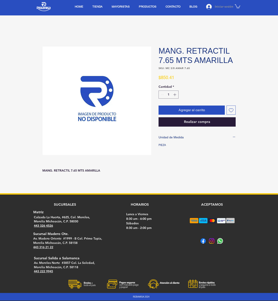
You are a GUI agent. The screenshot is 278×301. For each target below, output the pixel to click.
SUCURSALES (65, 204)
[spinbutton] (168, 94)
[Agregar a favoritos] (231, 110)
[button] (237, 6)
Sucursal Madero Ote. (51, 234)
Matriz (38, 212)
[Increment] (175, 94)
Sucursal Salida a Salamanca (56, 258)
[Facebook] (203, 241)
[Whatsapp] (220, 241)
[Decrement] (162, 94)
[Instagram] (211, 241)
